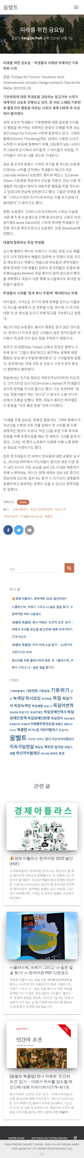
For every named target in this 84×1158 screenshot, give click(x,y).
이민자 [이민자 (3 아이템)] (31, 739)
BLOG (23, 502)
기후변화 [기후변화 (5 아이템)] (32, 690)
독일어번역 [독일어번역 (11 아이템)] (63, 705)
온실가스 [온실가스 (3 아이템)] (64, 730)
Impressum (16, 1138)
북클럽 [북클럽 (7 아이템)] (22, 729)
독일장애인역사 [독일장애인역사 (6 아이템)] (55, 711)
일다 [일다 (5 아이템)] (48, 738)
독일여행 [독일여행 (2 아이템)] (14, 712)
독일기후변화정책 (41, 509)
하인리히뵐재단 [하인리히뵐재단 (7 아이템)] (28, 753)
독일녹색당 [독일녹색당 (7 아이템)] (22, 705)
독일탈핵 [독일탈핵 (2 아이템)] (25, 724)
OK (42, 1154)
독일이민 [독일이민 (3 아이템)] (24, 712)
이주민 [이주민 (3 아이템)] (40, 739)
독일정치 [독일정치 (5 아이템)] (57, 718)
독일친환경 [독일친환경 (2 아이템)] (69, 718)
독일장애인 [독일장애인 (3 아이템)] (36, 712)
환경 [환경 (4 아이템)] (61, 753)
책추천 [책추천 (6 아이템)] (49, 746)
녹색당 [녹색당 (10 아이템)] (19, 698)
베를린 (49, 516)
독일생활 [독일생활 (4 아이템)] (37, 705)
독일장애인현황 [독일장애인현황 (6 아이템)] (39, 718)
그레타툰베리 (20, 509)
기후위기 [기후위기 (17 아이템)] (60, 690)
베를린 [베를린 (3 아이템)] (59, 724)
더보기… (65, 1112)
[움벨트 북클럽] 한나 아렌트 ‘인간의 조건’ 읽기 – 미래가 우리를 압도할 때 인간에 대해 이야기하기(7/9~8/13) (42, 629)
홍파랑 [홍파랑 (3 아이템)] (54, 753)
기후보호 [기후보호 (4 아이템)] (44, 690)
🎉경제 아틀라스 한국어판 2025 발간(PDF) (39, 598)
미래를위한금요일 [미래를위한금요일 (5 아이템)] (43, 723)
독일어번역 (11, 516)
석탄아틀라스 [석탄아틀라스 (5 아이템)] (49, 729)
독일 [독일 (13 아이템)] (57, 697)
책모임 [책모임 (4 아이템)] (39, 747)
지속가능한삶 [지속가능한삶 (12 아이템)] (22, 746)
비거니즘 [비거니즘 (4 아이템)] (33, 729)
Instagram (75, 1138)
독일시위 (60, 509)
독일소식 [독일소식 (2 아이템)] (48, 706)
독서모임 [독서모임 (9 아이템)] (33, 698)
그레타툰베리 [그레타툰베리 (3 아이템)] (17, 691)
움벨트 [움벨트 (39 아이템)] (18, 737)
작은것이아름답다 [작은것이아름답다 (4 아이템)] (63, 739)
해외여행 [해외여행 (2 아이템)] (45, 753)
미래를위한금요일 (31, 516)
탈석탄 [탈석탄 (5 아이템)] (59, 746)
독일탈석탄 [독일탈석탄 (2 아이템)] (15, 724)
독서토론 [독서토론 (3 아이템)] (47, 699)
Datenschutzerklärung (50, 1138)
